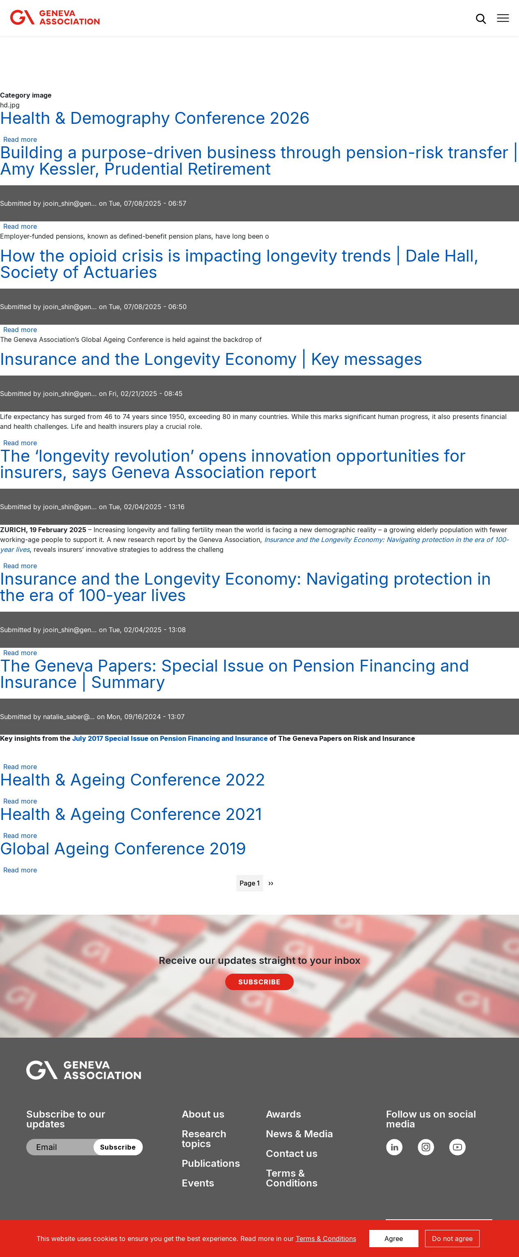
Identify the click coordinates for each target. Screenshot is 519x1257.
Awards (283, 1114)
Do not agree (452, 1238)
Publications (211, 1163)
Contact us (292, 1154)
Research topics (204, 1139)
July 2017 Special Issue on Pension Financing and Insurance (170, 738)
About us (203, 1114)
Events (198, 1183)
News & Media (299, 1134)
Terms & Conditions (292, 1178)
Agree (393, 1238)
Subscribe (259, 982)
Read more (20, 139)
